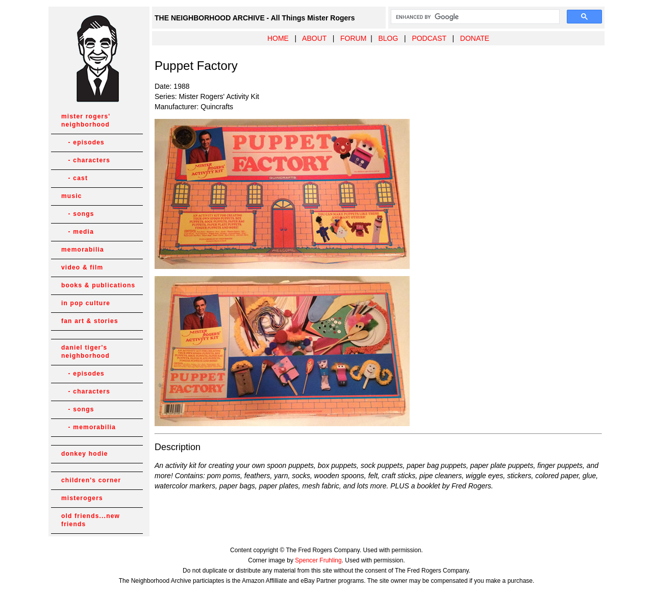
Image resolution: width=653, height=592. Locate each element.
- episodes (83, 142)
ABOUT (314, 38)
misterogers (82, 498)
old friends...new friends (90, 520)
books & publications (98, 285)
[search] (474, 16)
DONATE (474, 38)
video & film (82, 267)
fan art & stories (89, 321)
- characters (85, 160)
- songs (77, 213)
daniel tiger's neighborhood (85, 351)
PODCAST (429, 38)
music (71, 196)
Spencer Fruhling (318, 560)
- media (77, 231)
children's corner (91, 480)
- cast (74, 178)
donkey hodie (84, 453)
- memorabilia (88, 427)
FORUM (353, 38)
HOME (278, 38)
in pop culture (85, 303)
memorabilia (82, 249)
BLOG (388, 38)
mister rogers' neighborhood (85, 120)
